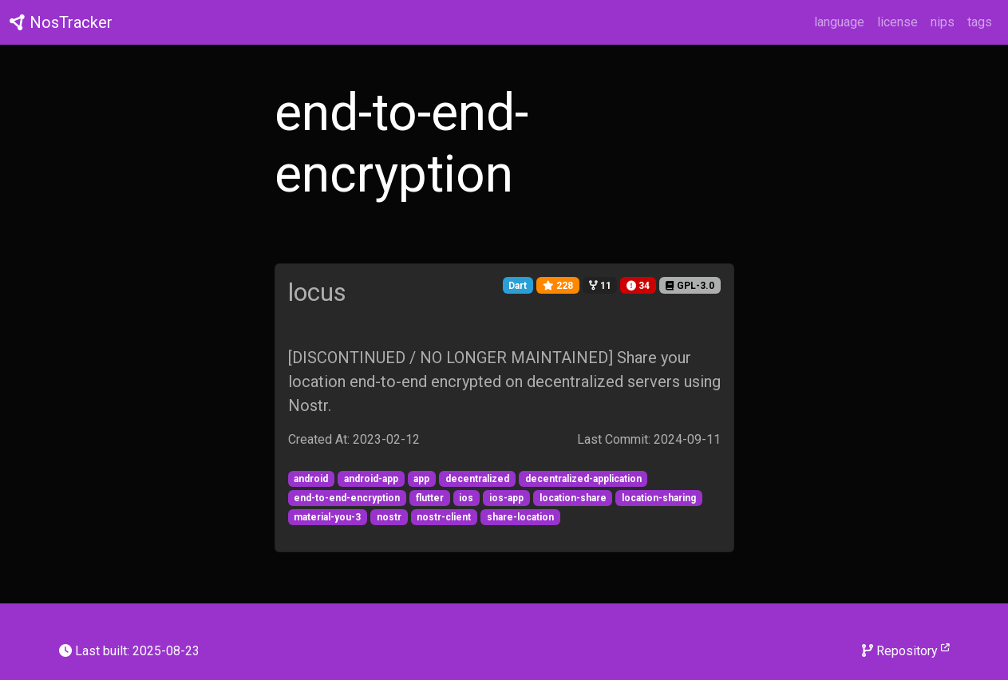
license (897, 22)
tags (979, 22)
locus (317, 292)
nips (943, 22)
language (839, 22)
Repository (906, 650)
